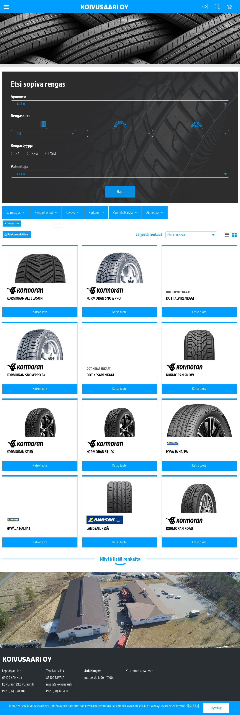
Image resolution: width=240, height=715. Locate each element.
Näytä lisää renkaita (120, 559)
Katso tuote (40, 312)
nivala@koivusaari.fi (59, 684)
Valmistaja (19, 167)
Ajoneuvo (18, 97)
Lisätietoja (193, 706)
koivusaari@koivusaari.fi (18, 684)
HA (17, 154)
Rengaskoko (20, 116)
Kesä (35, 154)
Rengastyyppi (22, 146)
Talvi (53, 154)
